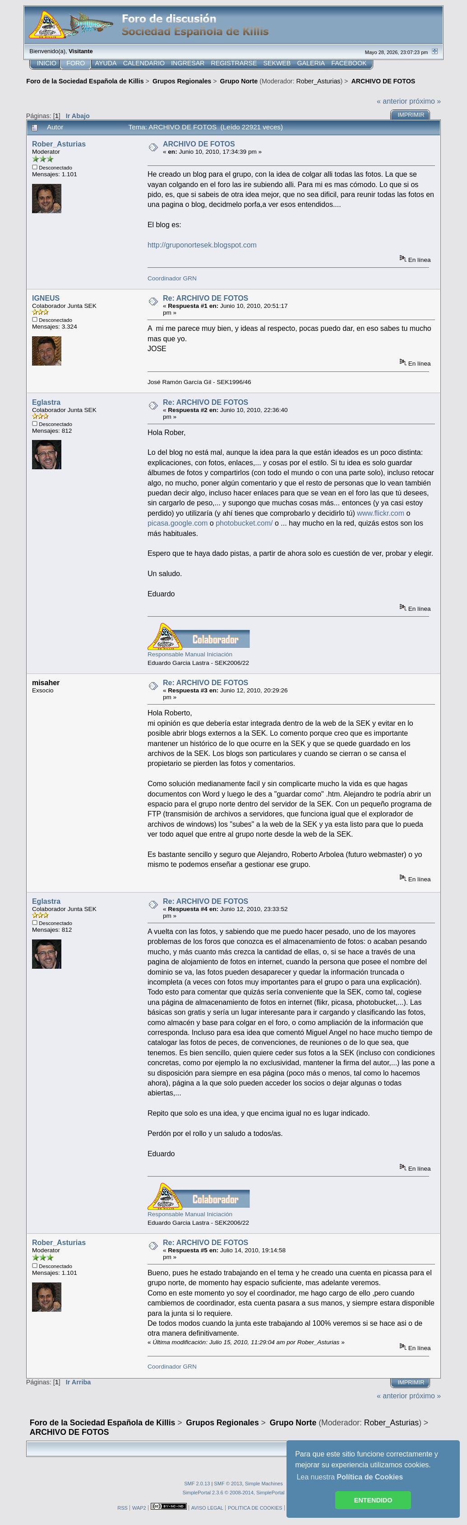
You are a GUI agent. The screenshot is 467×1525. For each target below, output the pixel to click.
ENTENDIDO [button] (373, 1500)
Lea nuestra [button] (349, 1477)
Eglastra (46, 402)
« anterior (392, 101)
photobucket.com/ (244, 523)
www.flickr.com (380, 513)
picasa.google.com (178, 523)
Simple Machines (264, 1483)
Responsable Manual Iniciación (190, 654)
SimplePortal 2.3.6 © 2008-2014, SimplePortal (233, 1492)
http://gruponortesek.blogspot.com (202, 245)
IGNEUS (46, 298)
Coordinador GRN (172, 278)
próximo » (425, 101)
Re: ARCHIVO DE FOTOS (205, 298)
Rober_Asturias (318, 81)
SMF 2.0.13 (197, 1483)
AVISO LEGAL (207, 1508)
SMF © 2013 (228, 1483)
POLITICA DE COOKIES (255, 1508)
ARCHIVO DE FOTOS (199, 144)
